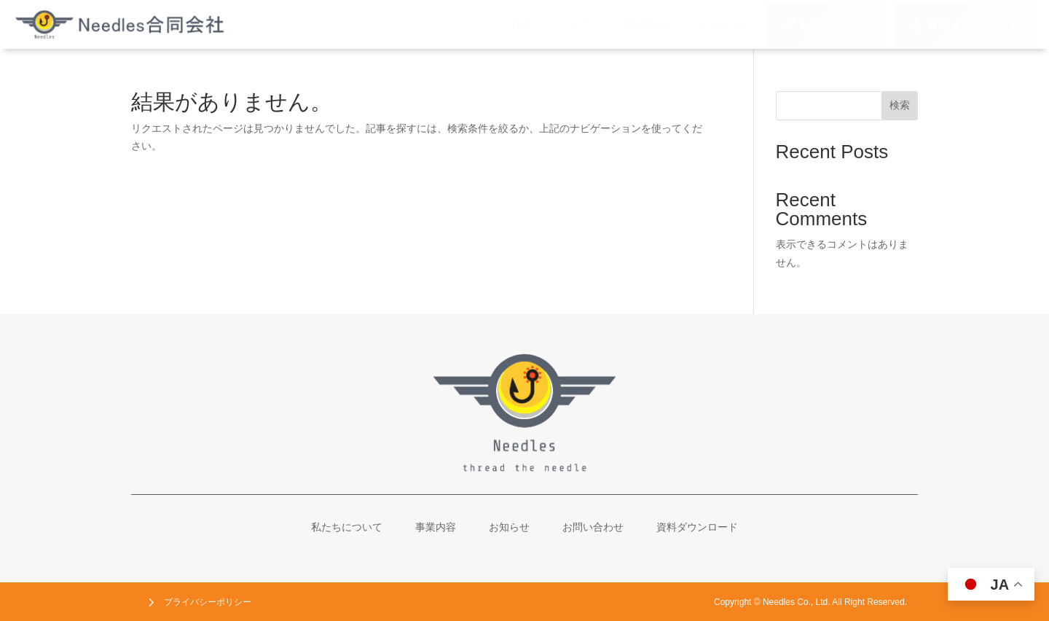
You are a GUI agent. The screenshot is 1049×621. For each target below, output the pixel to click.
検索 (899, 105)
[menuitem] (553, 24)
